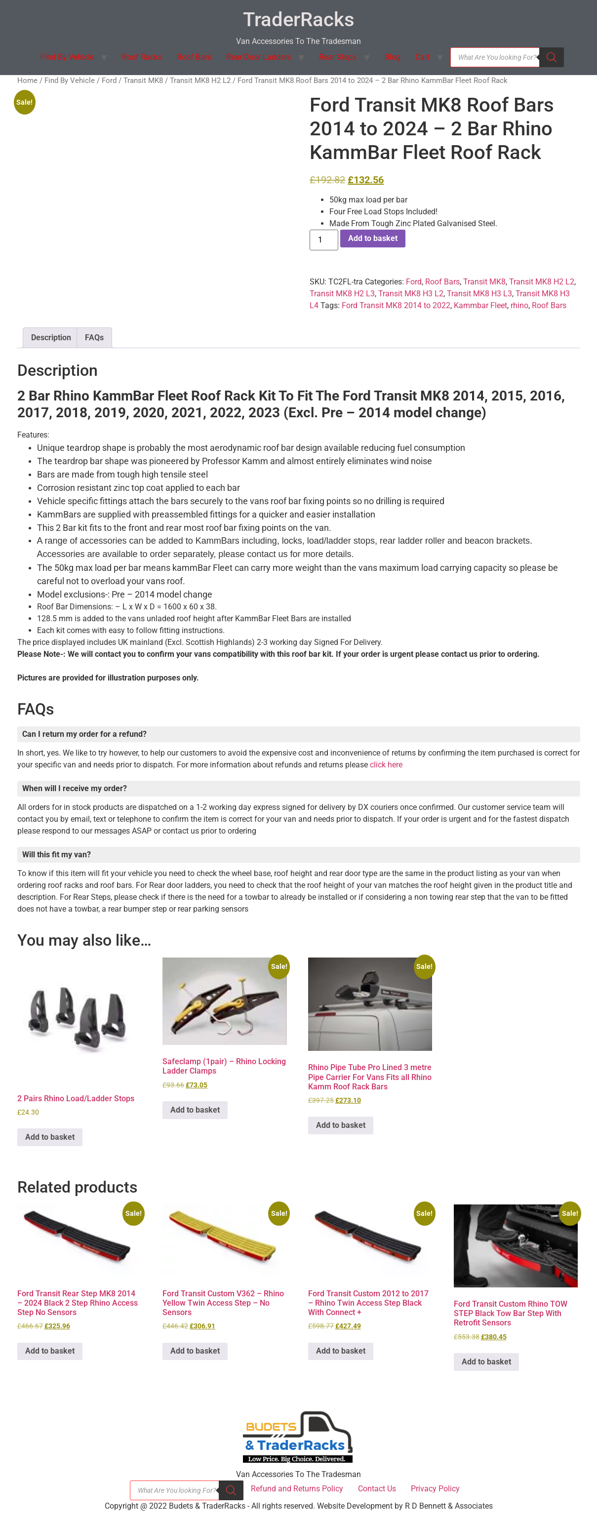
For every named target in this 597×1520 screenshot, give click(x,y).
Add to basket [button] (50, 1137)
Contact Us (377, 1488)
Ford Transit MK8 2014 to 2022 (396, 305)
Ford (109, 80)
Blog (392, 57)
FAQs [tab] (94, 337)
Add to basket (373, 238)
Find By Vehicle (67, 57)
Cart (422, 57)
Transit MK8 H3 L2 (410, 293)
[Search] (551, 57)
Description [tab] (51, 337)
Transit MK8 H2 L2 (200, 80)
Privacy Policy (435, 1488)
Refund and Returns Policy (297, 1488)
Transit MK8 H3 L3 (479, 293)
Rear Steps (338, 57)
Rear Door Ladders (258, 57)
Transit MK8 (143, 80)
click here (386, 764)
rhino (519, 305)
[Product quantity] (324, 240)
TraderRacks (299, 19)
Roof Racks (142, 57)
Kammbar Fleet (480, 305)
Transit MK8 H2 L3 (342, 293)
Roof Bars (194, 57)
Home (27, 80)
